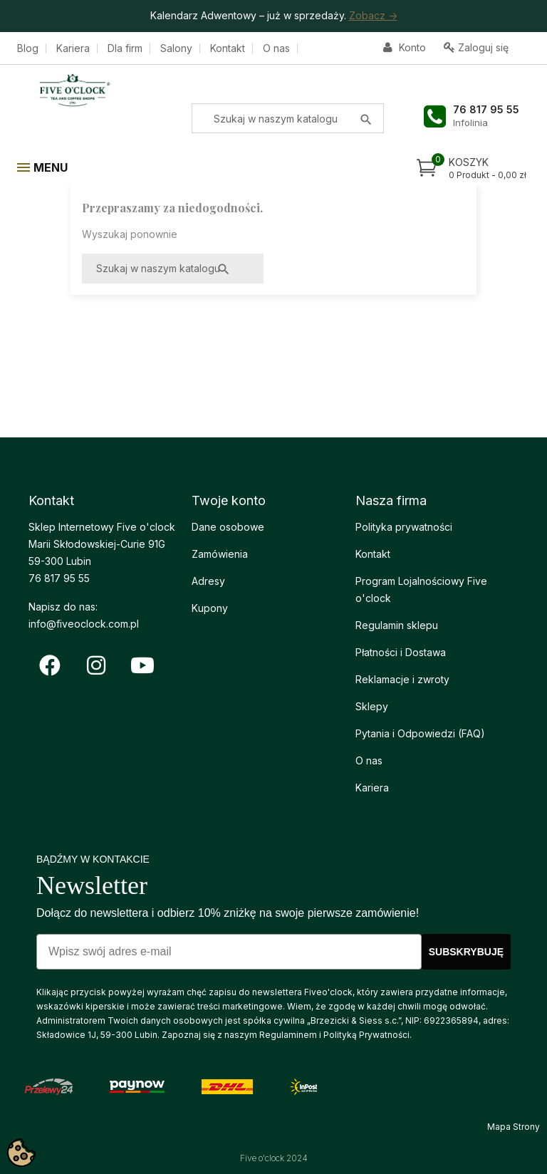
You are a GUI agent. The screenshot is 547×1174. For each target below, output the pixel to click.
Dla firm (125, 48)
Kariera (73, 48)
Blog (27, 48)
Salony (176, 48)
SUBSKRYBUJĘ (466, 951)
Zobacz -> (373, 15)
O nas (276, 48)
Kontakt (227, 48)
